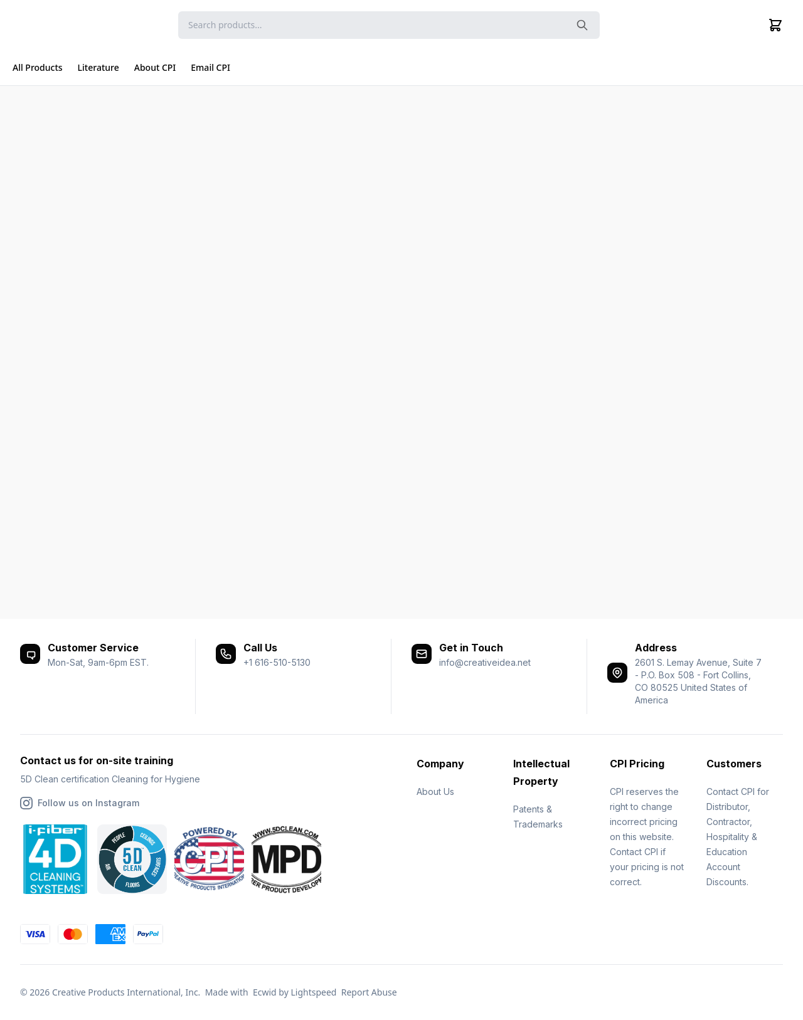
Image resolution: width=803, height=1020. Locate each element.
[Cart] (775, 25)
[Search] (389, 25)
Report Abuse (369, 992)
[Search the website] (582, 25)
